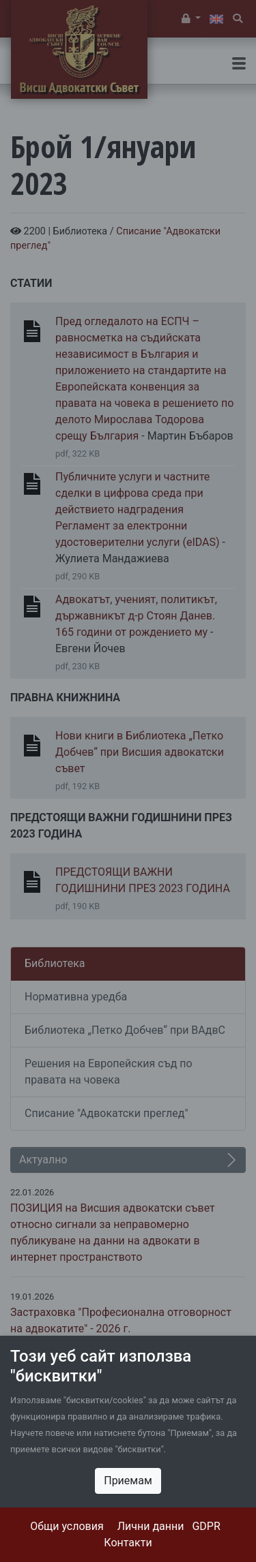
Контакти (128, 1542)
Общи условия (67, 1526)
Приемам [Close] (128, 1480)
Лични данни (150, 1526)
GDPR (206, 1526)
